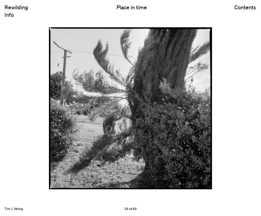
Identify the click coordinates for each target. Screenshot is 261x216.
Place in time (132, 7)
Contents (245, 12)
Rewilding (16, 7)
